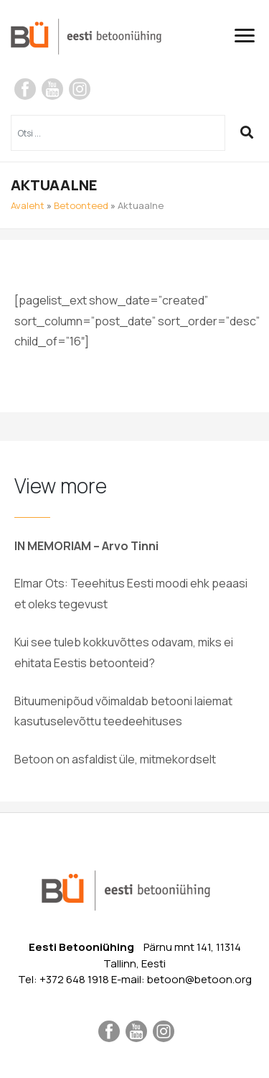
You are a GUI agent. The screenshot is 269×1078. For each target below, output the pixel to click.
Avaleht (27, 205)
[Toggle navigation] (250, 35)
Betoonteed (81, 205)
